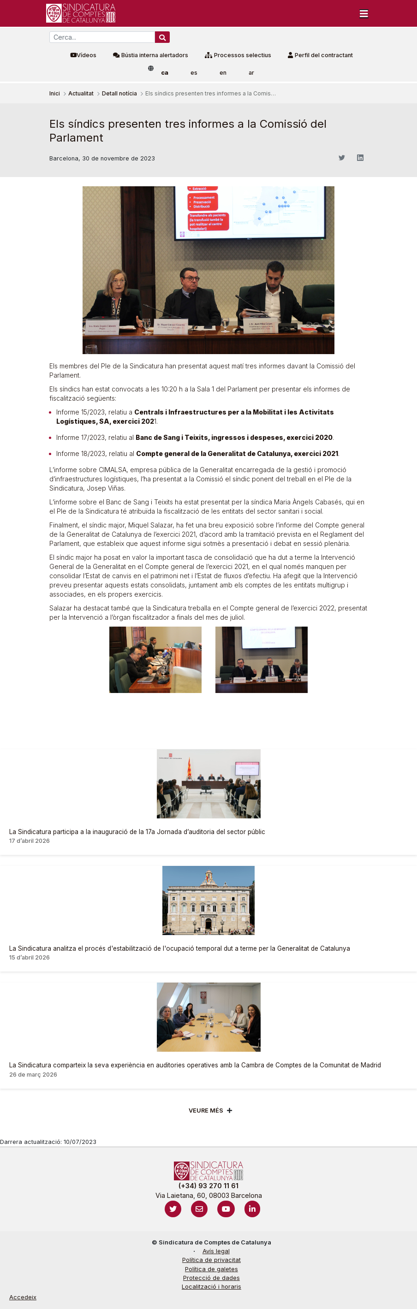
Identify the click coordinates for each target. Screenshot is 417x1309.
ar (251, 72)
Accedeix (22, 1297)
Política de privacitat (211, 1259)
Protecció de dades (211, 1277)
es (194, 72)
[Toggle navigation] (364, 13)
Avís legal (216, 1251)
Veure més (206, 1110)
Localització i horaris (211, 1286)
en (223, 72)
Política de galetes (211, 1269)
